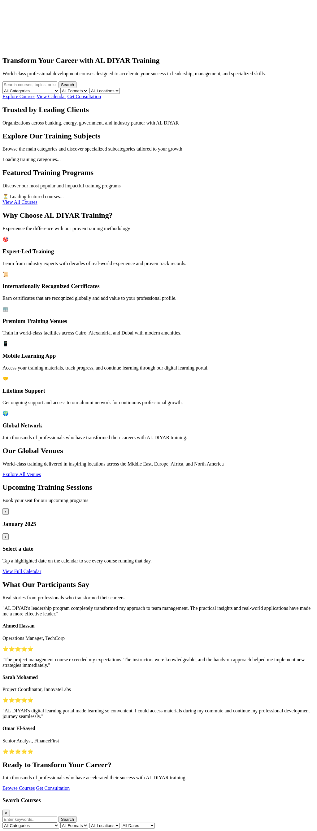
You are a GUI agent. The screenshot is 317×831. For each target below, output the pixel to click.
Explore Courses (18, 96)
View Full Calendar (21, 571)
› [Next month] (5, 536)
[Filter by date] (138, 826)
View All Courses (19, 202)
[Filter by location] (104, 91)
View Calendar (51, 96)
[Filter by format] (74, 91)
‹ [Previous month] (5, 511)
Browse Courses (18, 788)
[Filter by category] (30, 91)
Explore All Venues (21, 474)
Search (67, 84)
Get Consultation (84, 96)
